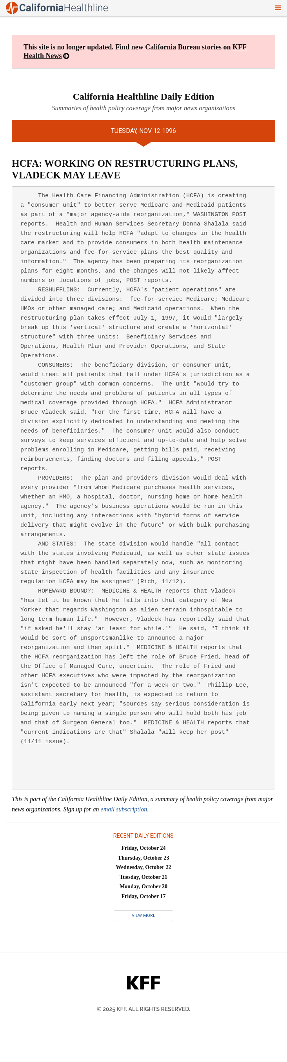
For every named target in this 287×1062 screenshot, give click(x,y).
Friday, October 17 (144, 896)
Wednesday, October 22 (143, 867)
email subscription (124, 809)
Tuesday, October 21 (143, 877)
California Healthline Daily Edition (143, 96)
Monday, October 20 (143, 886)
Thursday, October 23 (143, 858)
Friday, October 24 (144, 848)
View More (143, 915)
